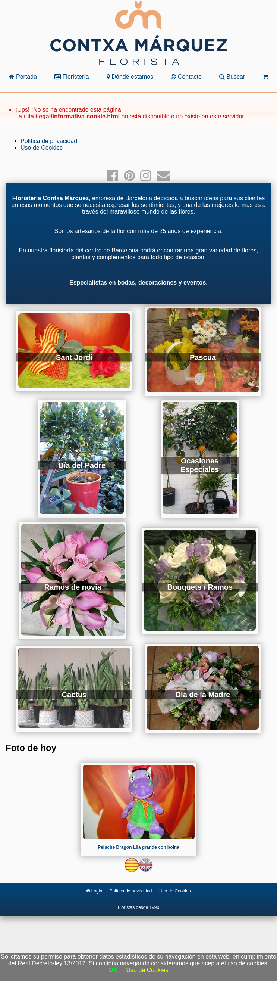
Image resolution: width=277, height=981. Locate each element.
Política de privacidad (49, 141)
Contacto (186, 77)
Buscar (232, 77)
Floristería (71, 77)
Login (94, 891)
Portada (23, 77)
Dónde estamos (130, 77)
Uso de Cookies (42, 148)
